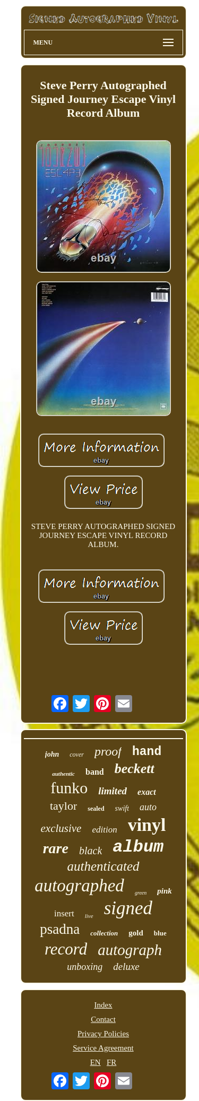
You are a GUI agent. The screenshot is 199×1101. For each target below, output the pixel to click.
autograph (130, 949)
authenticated (103, 866)
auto (148, 807)
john (52, 754)
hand (146, 752)
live (89, 916)
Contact (103, 1019)
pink (164, 891)
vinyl (147, 825)
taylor (63, 805)
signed (128, 908)
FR (111, 1062)
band (94, 771)
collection (104, 933)
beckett (134, 768)
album (138, 847)
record (66, 949)
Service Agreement (103, 1048)
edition (104, 830)
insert (64, 913)
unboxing (84, 966)
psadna (60, 929)
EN (95, 1062)
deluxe (126, 966)
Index (103, 1005)
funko (69, 787)
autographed (79, 885)
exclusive (61, 828)
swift (122, 808)
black (90, 850)
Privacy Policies (103, 1033)
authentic (63, 773)
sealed (96, 808)
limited (112, 790)
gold (135, 933)
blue (160, 933)
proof (108, 751)
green (140, 893)
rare (55, 848)
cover (77, 754)
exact (146, 791)
